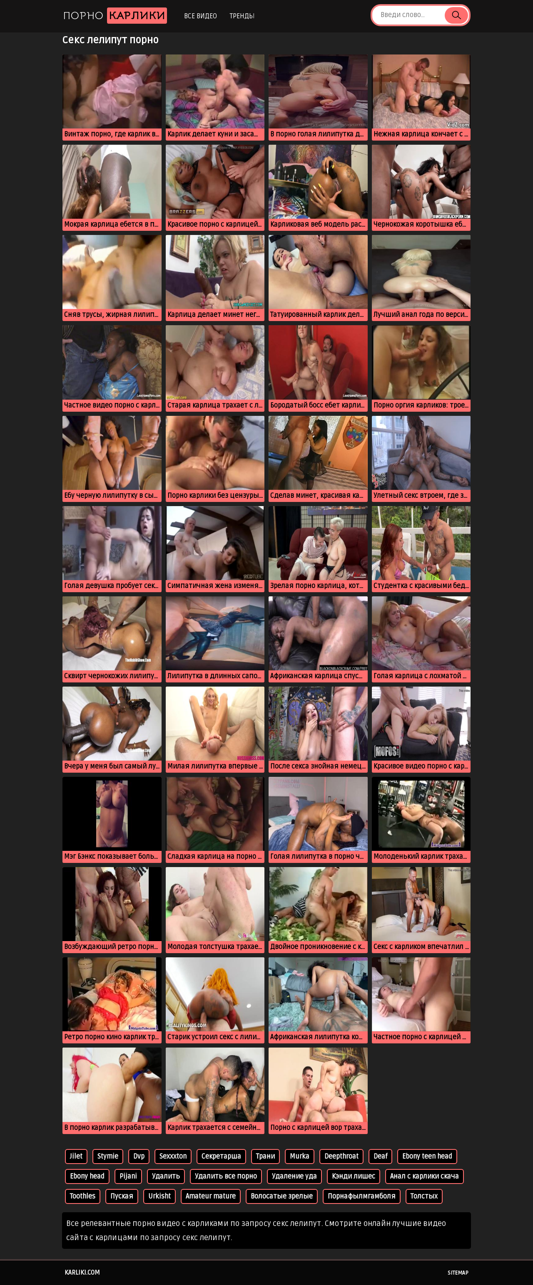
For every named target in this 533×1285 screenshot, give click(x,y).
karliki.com (82, 1272)
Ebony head (87, 1176)
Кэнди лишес (353, 1176)
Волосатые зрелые (282, 1196)
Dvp (138, 1156)
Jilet (76, 1156)
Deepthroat (341, 1156)
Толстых (424, 1196)
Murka (299, 1156)
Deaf (380, 1156)
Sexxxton (173, 1156)
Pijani (128, 1176)
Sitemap (458, 1273)
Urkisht (159, 1196)
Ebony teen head (427, 1156)
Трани (265, 1156)
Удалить (166, 1176)
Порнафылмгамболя (362, 1196)
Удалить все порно (226, 1176)
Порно (115, 15)
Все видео (200, 16)
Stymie (107, 1156)
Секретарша (221, 1156)
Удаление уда (294, 1176)
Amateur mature (211, 1196)
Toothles (82, 1196)
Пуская (121, 1196)
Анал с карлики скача (424, 1176)
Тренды (242, 16)
